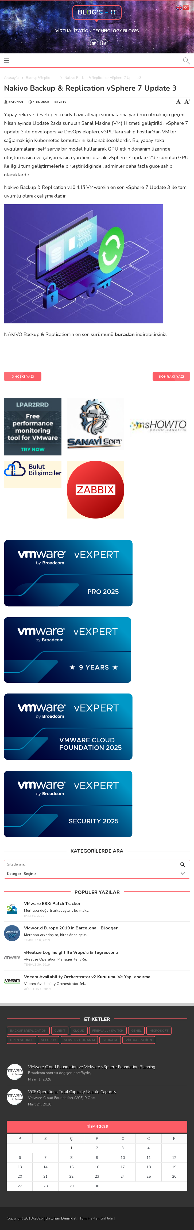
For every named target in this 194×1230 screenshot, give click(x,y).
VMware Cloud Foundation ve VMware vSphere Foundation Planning (91, 1067)
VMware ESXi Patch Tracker (52, 904)
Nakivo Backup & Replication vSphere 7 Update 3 (90, 88)
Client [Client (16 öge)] (59, 1030)
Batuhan (16, 102)
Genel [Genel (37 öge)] (136, 1030)
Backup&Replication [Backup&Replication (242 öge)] (28, 1030)
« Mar (95, 1194)
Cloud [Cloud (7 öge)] (78, 1030)
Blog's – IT (97, 12)
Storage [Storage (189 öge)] (110, 1040)
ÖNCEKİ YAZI (22, 376)
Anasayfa (11, 77)
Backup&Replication (41, 77)
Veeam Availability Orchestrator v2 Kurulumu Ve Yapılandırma (87, 977)
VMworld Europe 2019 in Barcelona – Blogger (71, 928)
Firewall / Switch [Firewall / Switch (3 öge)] (107, 1030)
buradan (125, 334)
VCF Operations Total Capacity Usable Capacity (72, 1092)
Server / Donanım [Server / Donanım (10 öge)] (79, 1040)
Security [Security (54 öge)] (48, 1040)
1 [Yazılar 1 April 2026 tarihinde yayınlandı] (71, 1148)
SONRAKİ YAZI (171, 376)
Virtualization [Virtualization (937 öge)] (139, 1040)
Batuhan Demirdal (61, 1218)
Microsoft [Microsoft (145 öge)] (158, 1030)
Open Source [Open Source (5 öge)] (21, 1040)
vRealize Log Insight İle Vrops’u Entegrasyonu (71, 952)
